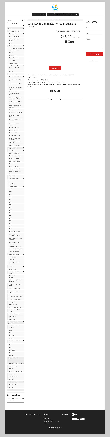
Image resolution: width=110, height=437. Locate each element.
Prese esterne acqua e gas (15, 172)
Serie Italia (12, 183)
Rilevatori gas (12, 269)
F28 (10, 210)
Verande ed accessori (14, 314)
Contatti (50, 15)
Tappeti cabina (12, 319)
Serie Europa (12, 181)
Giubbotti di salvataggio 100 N (15, 84)
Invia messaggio (94, 54)
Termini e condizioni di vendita (51, 421)
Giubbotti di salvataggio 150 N (15, 88)
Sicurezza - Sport (13, 74)
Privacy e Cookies (48, 420)
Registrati (59, 15)
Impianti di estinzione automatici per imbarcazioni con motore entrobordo (15, 140)
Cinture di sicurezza (14, 145)
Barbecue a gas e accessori (16, 371)
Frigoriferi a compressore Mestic (16, 276)
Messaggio (88, 39)
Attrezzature (12, 45)
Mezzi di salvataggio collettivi (14, 115)
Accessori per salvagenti (15, 112)
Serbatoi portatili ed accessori (14, 262)
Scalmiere (12, 60)
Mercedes (12, 335)
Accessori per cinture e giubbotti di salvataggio (15, 102)
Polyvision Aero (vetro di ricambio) (15, 238)
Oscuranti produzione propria (13, 322)
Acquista (55, 67)
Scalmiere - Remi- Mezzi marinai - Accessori (15, 49)
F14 (10, 189)
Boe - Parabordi (13, 33)
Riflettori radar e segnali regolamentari (15, 119)
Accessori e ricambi (14, 158)
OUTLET (10, 389)
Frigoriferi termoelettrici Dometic (15, 280)
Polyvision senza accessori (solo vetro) (15, 234)
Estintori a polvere (14, 127)
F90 (10, 228)
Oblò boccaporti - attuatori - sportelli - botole (14, 67)
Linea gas (11, 266)
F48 (10, 223)
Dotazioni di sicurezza (15, 76)
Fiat (10, 332)
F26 (10, 205)
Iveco (10, 352)
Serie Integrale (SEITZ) (15, 246)
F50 (10, 226)
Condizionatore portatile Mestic (15, 284)
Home (35, 15)
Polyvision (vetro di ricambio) (14, 242)
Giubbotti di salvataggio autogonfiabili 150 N (15, 98)
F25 (10, 202)
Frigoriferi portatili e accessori (14, 272)
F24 (10, 199)
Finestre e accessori (43, 20)
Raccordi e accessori (14, 169)
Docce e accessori (14, 166)
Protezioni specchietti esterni (14, 310)
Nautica (10, 28)
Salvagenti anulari (13, 109)
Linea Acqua (12, 150)
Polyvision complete (14, 231)
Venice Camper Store (94, 61)
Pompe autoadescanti (15, 155)
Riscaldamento (12, 175)
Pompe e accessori (14, 153)
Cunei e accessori (13, 304)
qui (12, 398)
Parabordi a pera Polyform (13, 39)
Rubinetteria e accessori (15, 163)
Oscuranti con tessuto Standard (14, 326)
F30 (10, 212)
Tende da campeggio (14, 376)
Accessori (12, 259)
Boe (10, 43)
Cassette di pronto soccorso (14, 124)
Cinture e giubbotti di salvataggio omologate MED (15, 93)
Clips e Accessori (13, 63)
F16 (10, 191)
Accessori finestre (14, 251)
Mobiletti (11, 368)
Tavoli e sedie (12, 374)
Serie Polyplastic (53, 20)
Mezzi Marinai (13, 55)
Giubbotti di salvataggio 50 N (15, 80)
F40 (10, 218)
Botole (11, 71)
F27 (10, 207)
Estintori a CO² (13, 132)
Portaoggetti (12, 302)
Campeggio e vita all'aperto (15, 363)
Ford (10, 330)
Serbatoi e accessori (14, 254)
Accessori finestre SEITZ (15, 249)
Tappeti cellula (12, 316)
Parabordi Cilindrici (14, 36)
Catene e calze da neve (15, 307)
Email (87, 33)
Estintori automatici (14, 135)
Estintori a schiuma (14, 130)
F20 (10, 194)
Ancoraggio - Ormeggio (14, 31)
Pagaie (11, 52)
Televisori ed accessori (14, 288)
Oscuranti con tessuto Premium (14, 341)
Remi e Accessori (13, 58)
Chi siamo (42, 15)
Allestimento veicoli (13, 382)
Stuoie (9, 360)
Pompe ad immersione (15, 161)
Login (66, 15)
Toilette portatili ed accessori (14, 291)
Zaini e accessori (13, 366)
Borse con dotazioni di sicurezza (15, 106)
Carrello (74, 15)
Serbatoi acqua (13, 257)
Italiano (59, 427)
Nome (87, 27)
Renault (11, 338)
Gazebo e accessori (13, 358)
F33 (10, 215)
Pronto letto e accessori (15, 299)
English (53, 427)
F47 (10, 220)
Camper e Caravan (32, 20)
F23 (60, 20)
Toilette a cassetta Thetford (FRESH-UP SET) (16, 295)
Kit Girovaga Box (13, 384)
